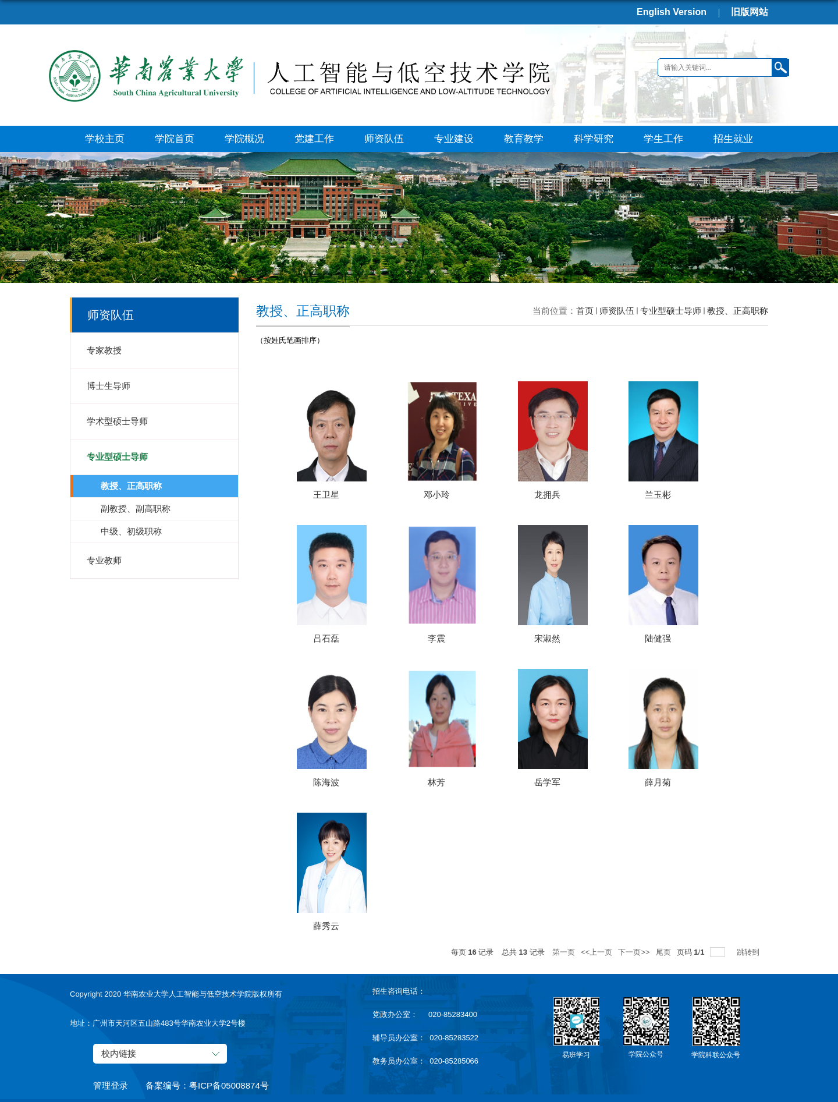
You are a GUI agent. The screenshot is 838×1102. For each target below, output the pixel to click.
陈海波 (326, 782)
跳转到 (749, 952)
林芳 (436, 782)
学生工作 (663, 138)
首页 (585, 311)
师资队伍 (384, 138)
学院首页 (174, 138)
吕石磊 (326, 638)
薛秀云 (326, 926)
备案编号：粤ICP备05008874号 (207, 1085)
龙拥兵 (547, 494)
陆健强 (658, 638)
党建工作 (314, 138)
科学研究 (593, 138)
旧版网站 (749, 12)
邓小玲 (437, 494)
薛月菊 (658, 782)
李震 (436, 638)
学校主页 (105, 138)
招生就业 (733, 138)
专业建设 (454, 138)
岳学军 (547, 782)
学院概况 (244, 138)
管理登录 (110, 1085)
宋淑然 (547, 638)
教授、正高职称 (737, 311)
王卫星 (326, 494)
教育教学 (524, 138)
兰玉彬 (658, 494)
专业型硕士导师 (670, 311)
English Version (671, 12)
